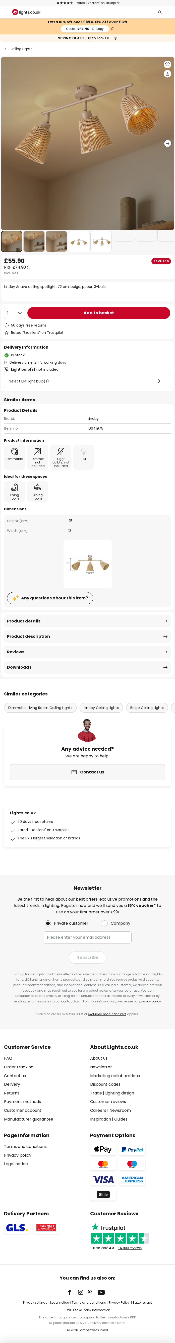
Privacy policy (17, 1155)
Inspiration (100, 1119)
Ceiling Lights (21, 48)
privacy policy (150, 1001)
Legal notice (16, 1164)
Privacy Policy (119, 1302)
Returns (11, 1093)
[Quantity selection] (14, 313)
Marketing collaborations (115, 1076)
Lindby (93, 418)
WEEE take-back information (88, 1310)
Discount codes (105, 1084)
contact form (71, 1001)
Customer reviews (108, 1101)
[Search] (160, 12)
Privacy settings (35, 1302)
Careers (98, 1110)
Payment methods (22, 1101)
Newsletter (101, 1067)
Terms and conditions (25, 1146)
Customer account (22, 1110)
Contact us (15, 1076)
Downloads (19, 667)
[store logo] (29, 12)
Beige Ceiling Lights (147, 707)
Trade (96, 1093)
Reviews (15, 652)
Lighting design (119, 1093)
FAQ (8, 1058)
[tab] (44, 1083)
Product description (28, 636)
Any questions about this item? (54, 598)
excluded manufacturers (107, 1014)
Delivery (12, 1084)
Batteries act (142, 1302)
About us (98, 1058)
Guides (121, 1119)
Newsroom (120, 1110)
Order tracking (18, 1067)
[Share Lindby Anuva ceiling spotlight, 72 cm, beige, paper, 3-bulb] (167, 73)
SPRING (85, 29)
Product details (23, 621)
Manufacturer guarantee (28, 1119)
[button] (11, 241)
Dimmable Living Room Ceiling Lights (40, 707)
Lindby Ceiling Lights (101, 707)
